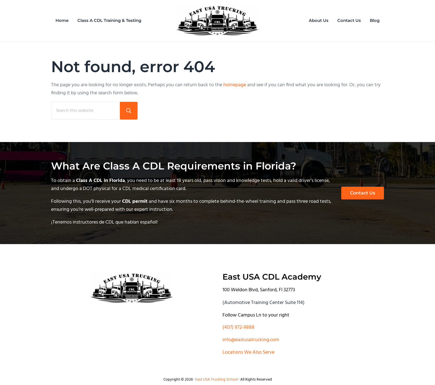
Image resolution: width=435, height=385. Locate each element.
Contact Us (362, 193)
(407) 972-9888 (238, 327)
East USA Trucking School (216, 379)
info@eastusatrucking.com (250, 340)
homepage (234, 85)
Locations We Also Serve (248, 352)
